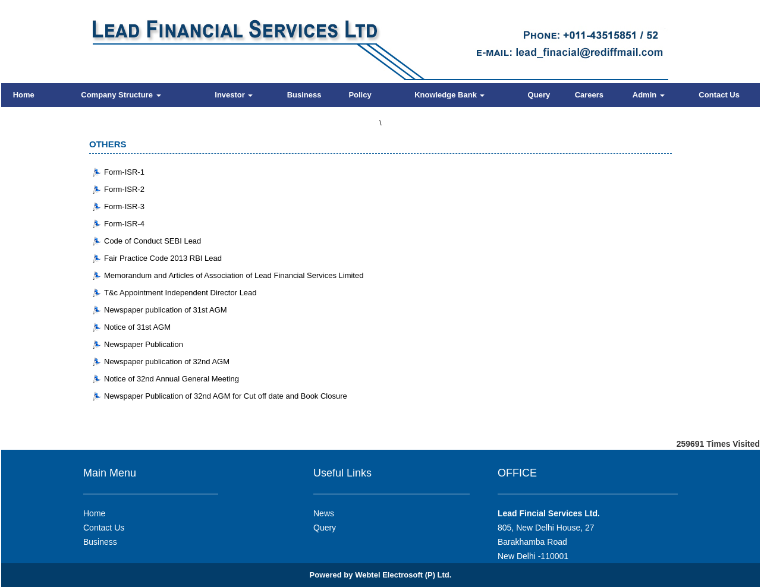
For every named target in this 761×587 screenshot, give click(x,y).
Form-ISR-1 (124, 172)
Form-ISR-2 (124, 189)
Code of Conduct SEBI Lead (152, 240)
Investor (234, 94)
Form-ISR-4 (124, 223)
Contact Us (719, 94)
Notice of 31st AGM (137, 327)
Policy (359, 94)
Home (23, 94)
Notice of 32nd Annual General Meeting (171, 378)
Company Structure (121, 94)
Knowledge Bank (449, 94)
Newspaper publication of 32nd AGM (166, 361)
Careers (589, 94)
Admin (649, 94)
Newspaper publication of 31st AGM (165, 309)
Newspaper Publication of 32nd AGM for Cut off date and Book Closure (225, 396)
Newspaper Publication (143, 344)
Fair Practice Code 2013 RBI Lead (163, 258)
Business (304, 94)
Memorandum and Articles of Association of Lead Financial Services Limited (233, 275)
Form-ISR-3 (124, 206)
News (323, 513)
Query (539, 94)
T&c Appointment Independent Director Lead (180, 292)
